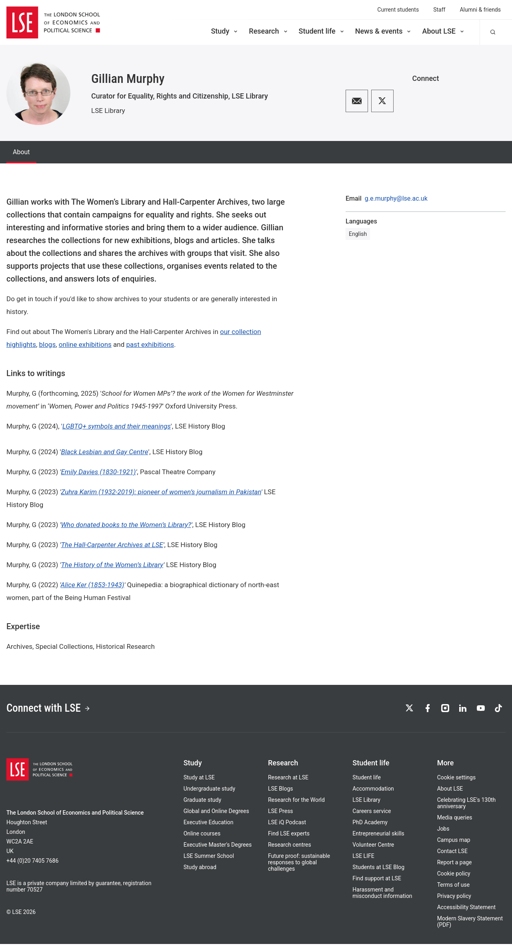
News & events (383, 31)
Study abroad (200, 871)
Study (225, 31)
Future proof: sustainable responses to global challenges (299, 866)
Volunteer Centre (373, 848)
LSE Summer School (209, 860)
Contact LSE (452, 855)
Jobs (443, 832)
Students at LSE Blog (378, 871)
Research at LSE (288, 781)
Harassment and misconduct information (382, 896)
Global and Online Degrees (216, 815)
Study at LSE (199, 781)
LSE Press (280, 815)
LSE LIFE (363, 860)
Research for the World (296, 804)
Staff (439, 9)
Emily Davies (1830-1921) (98, 472)
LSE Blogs (280, 792)
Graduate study (202, 804)
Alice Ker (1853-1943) (92, 585)
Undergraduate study (209, 792)
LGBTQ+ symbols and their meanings (116, 426)
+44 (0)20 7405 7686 (32, 864)
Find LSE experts (289, 837)
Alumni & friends (480, 9)
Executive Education (209, 826)
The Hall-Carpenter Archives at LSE (112, 545)
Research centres (289, 848)
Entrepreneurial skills (378, 837)
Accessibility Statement (466, 911)
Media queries (454, 821)
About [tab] (21, 152)
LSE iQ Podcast (287, 826)
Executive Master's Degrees (218, 848)
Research (268, 31)
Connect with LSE (55, 710)
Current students (398, 9)
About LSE (443, 31)
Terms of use (453, 889)
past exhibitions (150, 344)
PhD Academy (370, 826)
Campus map (453, 844)
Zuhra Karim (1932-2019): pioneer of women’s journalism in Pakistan (161, 492)
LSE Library (108, 111)
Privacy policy (454, 900)
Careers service (371, 815)
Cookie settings (456, 781)
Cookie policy (453, 877)
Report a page (454, 866)
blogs (47, 344)
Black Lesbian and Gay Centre (104, 452)
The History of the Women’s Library (112, 565)
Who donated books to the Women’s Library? (126, 525)
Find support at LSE (376, 882)
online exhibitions (85, 344)
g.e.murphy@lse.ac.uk (396, 198)
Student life (322, 31)
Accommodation (373, 792)
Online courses (202, 837)
